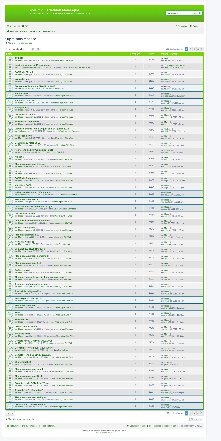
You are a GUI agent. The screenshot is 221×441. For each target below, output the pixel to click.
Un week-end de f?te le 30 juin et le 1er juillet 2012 (42, 128)
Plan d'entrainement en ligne (30, 397)
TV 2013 (19, 58)
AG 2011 (19, 157)
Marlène (21, 131)
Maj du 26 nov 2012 (25, 100)
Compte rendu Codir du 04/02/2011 (33, 340)
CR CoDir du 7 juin (25, 213)
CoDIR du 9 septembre (27, 178)
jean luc (21, 152)
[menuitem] (25, 26)
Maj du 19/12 (21, 93)
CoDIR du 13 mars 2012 (27, 143)
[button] (202, 49)
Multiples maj (22, 107)
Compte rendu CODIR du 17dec (32, 383)
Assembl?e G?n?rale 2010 (29, 390)
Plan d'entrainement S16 (28, 263)
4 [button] (198, 49)
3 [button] (194, 49)
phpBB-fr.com (108, 432)
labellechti (22, 350)
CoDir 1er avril (22, 270)
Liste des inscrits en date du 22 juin (34, 206)
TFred (20, 60)
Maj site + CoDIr (23, 185)
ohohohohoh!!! (23, 362)
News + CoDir (22, 319)
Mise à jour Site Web (64, 60)
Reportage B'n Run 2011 (28, 298)
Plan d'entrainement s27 (28, 199)
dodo (20, 89)
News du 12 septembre (27, 121)
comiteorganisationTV (27, 67)
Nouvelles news (23, 135)
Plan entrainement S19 (27, 234)
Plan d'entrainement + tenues (30, 164)
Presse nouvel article (26, 326)
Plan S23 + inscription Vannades (32, 220)
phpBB (96, 431)
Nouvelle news (23, 79)
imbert (20, 364)
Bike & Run (60, 89)
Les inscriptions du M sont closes (33, 65)
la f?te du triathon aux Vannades (32, 192)
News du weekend (24, 241)
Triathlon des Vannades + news (31, 284)
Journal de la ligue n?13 (28, 291)
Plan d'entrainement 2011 (28, 376)
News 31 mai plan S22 (26, 227)
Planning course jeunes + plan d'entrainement (39, 277)
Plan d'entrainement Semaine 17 (32, 256)
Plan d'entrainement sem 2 (29, 369)
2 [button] (190, 49)
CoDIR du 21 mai (24, 72)
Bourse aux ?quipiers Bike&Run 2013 (35, 86)
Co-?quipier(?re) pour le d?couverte (34, 348)
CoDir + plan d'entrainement (30, 404)
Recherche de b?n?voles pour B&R (34, 150)
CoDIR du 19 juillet (25, 114)
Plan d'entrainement (25, 305)
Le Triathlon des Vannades (79, 67)
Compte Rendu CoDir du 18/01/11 (33, 355)
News (18, 171)
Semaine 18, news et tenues (30, 249)
